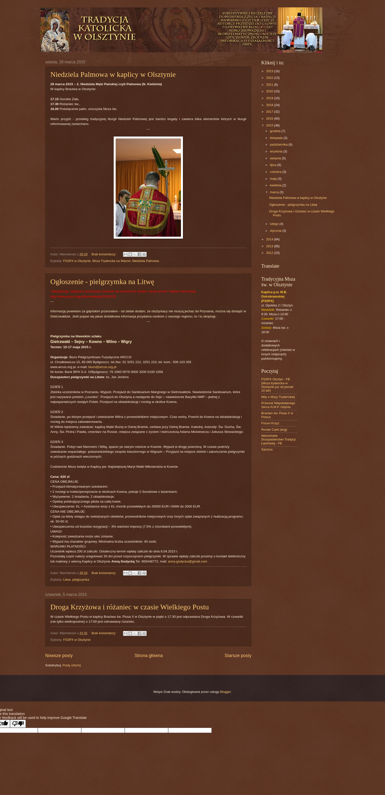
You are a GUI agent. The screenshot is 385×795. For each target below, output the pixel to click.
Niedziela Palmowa (145, 261)
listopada (276, 138)
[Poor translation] (18, 724)
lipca (273, 165)
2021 (270, 84)
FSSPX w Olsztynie (77, 261)
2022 (270, 78)
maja (273, 178)
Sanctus (267, 449)
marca (274, 192)
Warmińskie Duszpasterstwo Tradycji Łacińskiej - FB (278, 439)
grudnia (275, 131)
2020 (270, 91)
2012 (270, 253)
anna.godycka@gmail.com (187, 561)
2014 (270, 239)
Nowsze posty (59, 655)
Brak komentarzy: (104, 254)
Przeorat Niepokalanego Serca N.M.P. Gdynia (278, 405)
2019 (270, 98)
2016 (270, 118)
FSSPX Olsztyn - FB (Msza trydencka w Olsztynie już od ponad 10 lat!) (277, 384)
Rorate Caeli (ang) (274, 429)
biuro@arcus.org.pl (102, 367)
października (279, 144)
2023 (270, 71)
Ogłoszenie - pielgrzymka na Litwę (102, 281)
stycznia (276, 231)
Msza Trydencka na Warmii (111, 261)
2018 (270, 105)
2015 (270, 125)
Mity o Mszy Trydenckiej (278, 397)
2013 (270, 246)
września (276, 151)
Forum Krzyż (270, 423)
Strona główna (149, 655)
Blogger (225, 692)
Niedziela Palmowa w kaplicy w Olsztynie (113, 74)
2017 (270, 111)
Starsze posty (238, 655)
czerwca (276, 172)
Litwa (66, 579)
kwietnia (276, 185)
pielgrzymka (80, 579)
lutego (274, 224)
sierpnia (276, 158)
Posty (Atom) (72, 665)
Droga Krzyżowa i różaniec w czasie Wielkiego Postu (129, 607)
